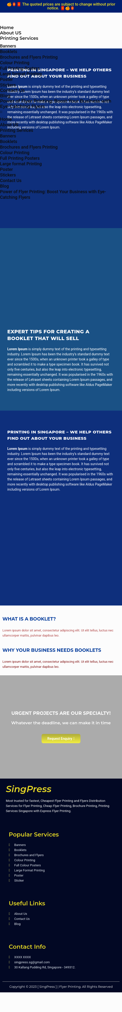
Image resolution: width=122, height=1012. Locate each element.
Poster (6, 79)
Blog (5, 95)
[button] (61, 111)
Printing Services (19, 38)
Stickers (8, 85)
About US (10, 33)
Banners (8, 45)
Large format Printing (21, 73)
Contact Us (12, 90)
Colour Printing (14, 62)
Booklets (8, 51)
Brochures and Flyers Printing (29, 57)
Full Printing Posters (20, 68)
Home (7, 27)
